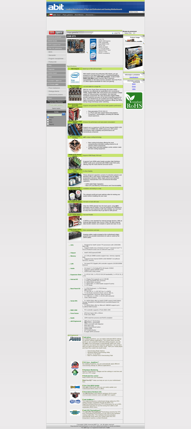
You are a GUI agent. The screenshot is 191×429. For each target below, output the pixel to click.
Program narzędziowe (56, 58)
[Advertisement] (95, 22)
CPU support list (54, 44)
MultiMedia (79, 15)
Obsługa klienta (54, 91)
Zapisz (54, 108)
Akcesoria (90, 15)
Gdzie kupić (52, 73)
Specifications (134, 77)
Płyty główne (68, 15)
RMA (50, 77)
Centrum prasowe (54, 37)
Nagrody (51, 69)
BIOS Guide (52, 41)
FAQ (49, 65)
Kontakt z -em (55, 80)
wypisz (58, 108)
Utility (134, 89)
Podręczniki (52, 62)
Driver (134, 86)
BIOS (50, 52)
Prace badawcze (54, 88)
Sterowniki (52, 55)
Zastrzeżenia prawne (56, 95)
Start (55, 15)
